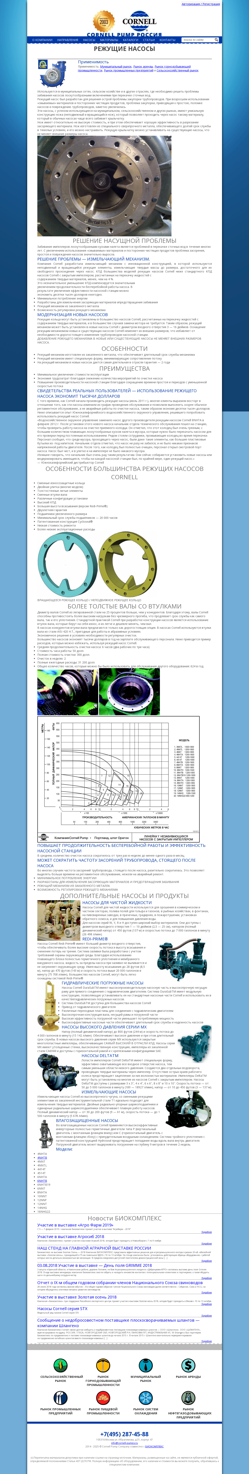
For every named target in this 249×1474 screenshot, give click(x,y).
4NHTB (42, 1158)
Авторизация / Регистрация (201, 4)
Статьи (149, 40)
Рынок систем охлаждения (146, 1403)
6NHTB (42, 1181)
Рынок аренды (143, 66)
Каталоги (130, 40)
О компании (42, 40)
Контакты (167, 40)
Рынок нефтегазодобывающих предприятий (188, 1405)
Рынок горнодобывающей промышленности (103, 1372)
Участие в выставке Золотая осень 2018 (76, 1297)
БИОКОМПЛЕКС (154, 1446)
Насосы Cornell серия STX (62, 1308)
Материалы (109, 40)
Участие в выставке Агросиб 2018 (70, 1236)
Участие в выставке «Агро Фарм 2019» (75, 1225)
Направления (67, 40)
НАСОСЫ (89, 40)
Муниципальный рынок (116, 66)
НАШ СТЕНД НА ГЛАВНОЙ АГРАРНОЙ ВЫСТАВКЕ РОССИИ (94, 1248)
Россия (124, 23)
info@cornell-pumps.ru (124, 1443)
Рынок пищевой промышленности (103, 1403)
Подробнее (207, 1232)
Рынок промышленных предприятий (128, 70)
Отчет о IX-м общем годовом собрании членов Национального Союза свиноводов (120, 1282)
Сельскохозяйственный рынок (177, 70)
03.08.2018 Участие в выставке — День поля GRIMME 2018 (94, 1265)
